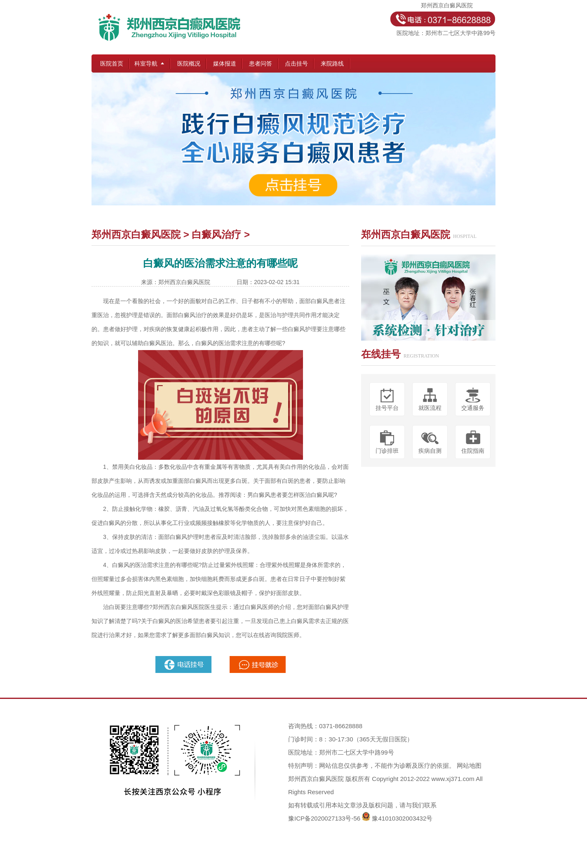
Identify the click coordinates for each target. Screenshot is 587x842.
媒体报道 (224, 63)
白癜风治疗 (216, 234)
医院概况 (188, 63)
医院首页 (111, 63)
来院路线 (332, 63)
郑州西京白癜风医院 (136, 234)
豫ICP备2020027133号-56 (324, 818)
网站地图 (469, 765)
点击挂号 (296, 63)
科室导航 (145, 63)
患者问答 (260, 63)
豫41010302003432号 (402, 818)
